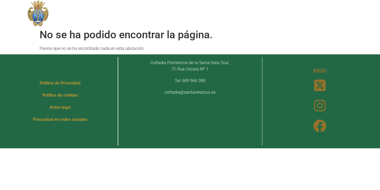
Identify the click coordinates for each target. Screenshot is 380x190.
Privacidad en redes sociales (60, 119)
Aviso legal (60, 107)
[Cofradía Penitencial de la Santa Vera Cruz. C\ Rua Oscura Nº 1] (190, 122)
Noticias (255, 13)
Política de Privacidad (60, 83)
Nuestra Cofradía (119, 13)
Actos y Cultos (215, 13)
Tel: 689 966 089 (190, 80)
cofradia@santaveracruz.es (190, 92)
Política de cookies (60, 95)
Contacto (285, 13)
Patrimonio (168, 13)
